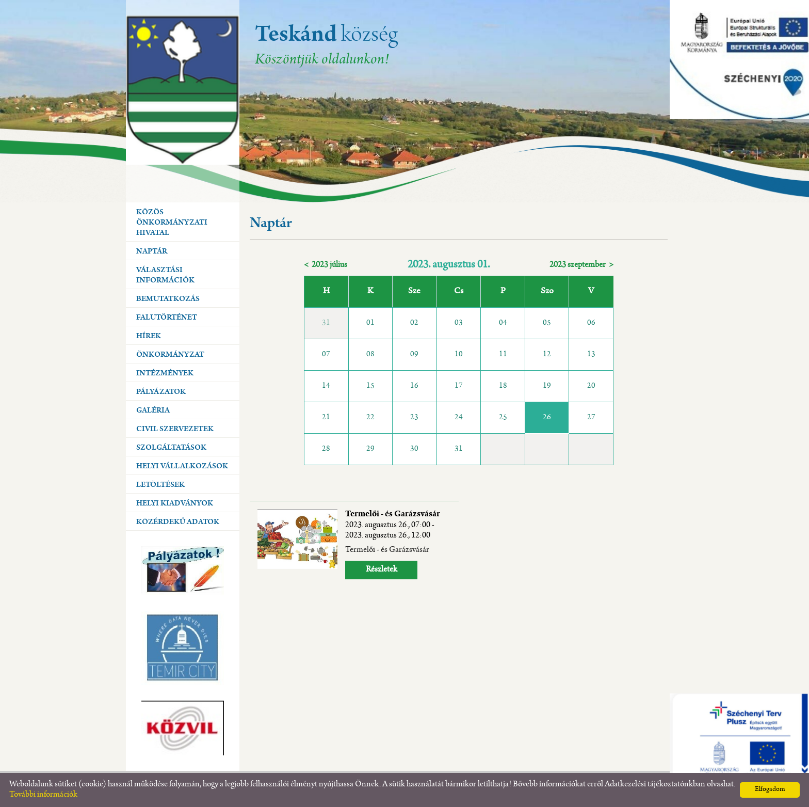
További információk (43, 794)
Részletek (381, 569)
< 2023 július (325, 265)
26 (547, 418)
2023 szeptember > (581, 265)
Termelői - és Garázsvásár (392, 525)
